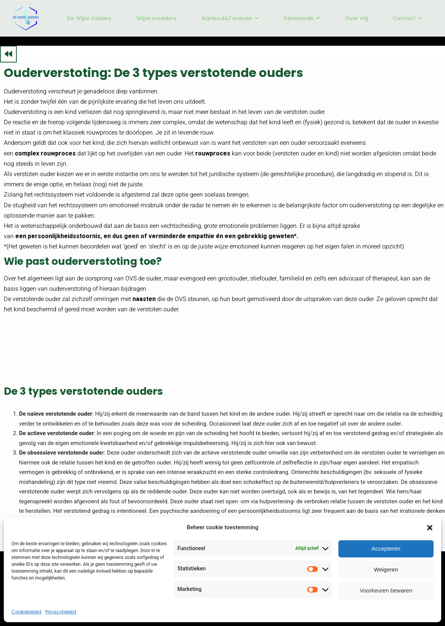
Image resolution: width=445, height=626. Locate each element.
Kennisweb (302, 18)
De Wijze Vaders (89, 18)
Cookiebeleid (26, 611)
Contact (407, 18)
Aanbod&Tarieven (230, 18)
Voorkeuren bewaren (386, 590)
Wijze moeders (156, 18)
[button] (430, 528)
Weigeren (386, 569)
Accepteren (386, 548)
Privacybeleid (60, 611)
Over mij (356, 18)
